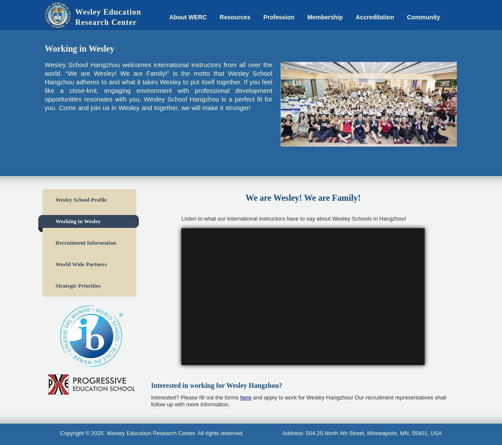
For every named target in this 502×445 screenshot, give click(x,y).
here (245, 397)
